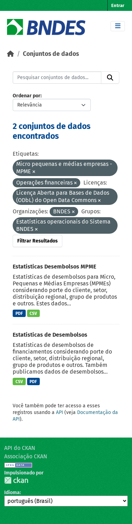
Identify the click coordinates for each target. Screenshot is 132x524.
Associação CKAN (25, 456)
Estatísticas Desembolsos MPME (54, 266)
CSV (33, 313)
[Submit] (110, 77)
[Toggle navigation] (118, 26)
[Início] (10, 54)
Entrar (117, 5)
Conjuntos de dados (51, 54)
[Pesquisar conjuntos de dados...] (57, 77)
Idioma (12, 493)
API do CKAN (19, 448)
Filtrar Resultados (37, 241)
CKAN (16, 480)
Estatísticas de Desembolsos (50, 334)
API (59, 412)
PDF (19, 313)
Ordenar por (26, 96)
